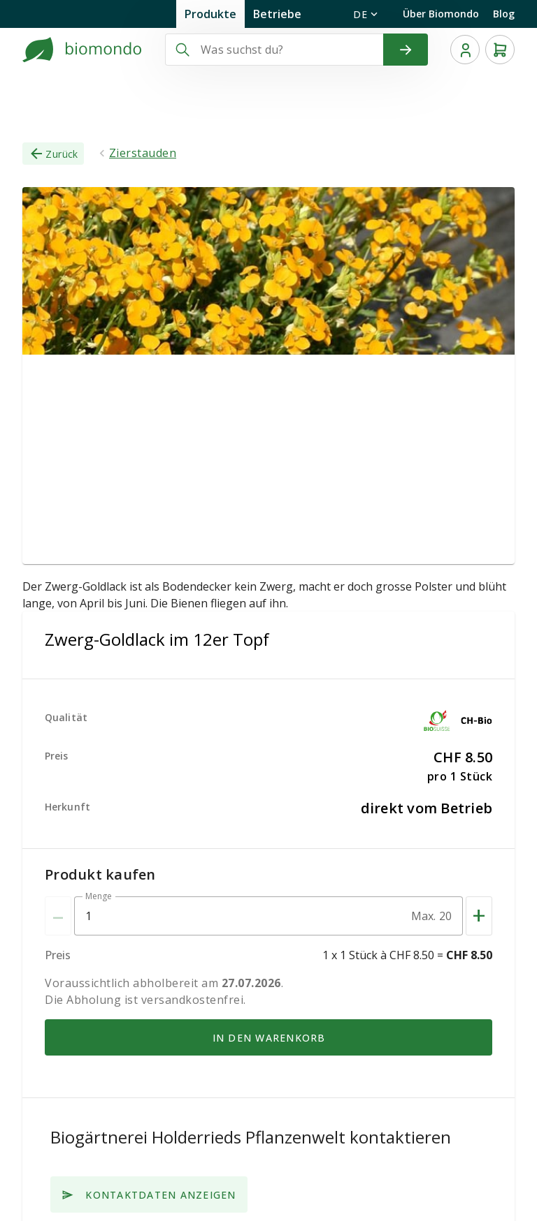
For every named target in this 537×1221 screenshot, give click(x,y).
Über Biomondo (441, 13)
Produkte (210, 14)
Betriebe (277, 14)
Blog (504, 13)
